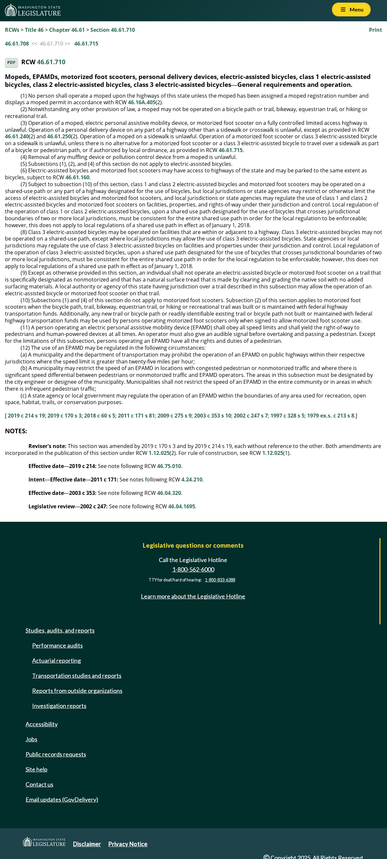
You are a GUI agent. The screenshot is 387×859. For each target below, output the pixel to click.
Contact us (39, 784)
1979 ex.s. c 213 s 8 (330, 415)
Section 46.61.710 (112, 29)
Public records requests (56, 754)
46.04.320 (169, 493)
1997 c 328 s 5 (287, 415)
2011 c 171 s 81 (136, 415)
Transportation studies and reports (76, 675)
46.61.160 (77, 177)
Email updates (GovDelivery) (62, 799)
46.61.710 (51, 62)
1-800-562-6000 (193, 569)
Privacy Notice (127, 844)
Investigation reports (59, 705)
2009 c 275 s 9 (174, 415)
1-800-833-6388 (220, 579)
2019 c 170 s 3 (64, 415)
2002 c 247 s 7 (251, 415)
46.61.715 (86, 43)
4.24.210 (191, 479)
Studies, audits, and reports (60, 630)
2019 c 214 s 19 (26, 415)
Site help (36, 769)
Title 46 (34, 29)
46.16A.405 (142, 102)
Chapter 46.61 (67, 29)
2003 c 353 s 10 (212, 415)
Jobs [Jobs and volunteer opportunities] (31, 739)
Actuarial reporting (56, 660)
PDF (11, 62)
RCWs (12, 29)
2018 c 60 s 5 (99, 415)
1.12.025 (159, 453)
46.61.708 (17, 43)
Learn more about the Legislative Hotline (193, 596)
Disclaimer (87, 844)
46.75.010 (169, 466)
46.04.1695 (181, 506)
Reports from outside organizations (77, 690)
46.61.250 (59, 136)
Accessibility (42, 724)
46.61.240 (17, 136)
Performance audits (57, 645)
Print (375, 29)
